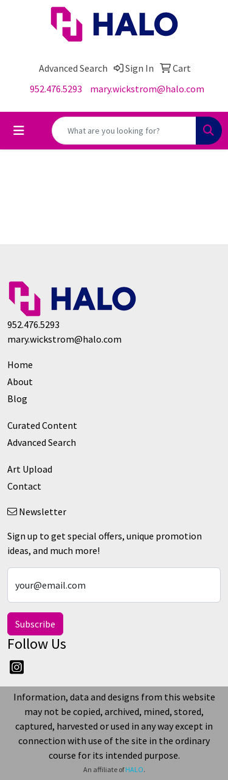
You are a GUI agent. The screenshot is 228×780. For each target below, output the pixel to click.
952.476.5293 (56, 89)
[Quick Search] (124, 131)
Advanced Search (41, 442)
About (20, 381)
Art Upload (29, 469)
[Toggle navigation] (19, 130)
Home (20, 364)
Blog (17, 398)
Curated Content (42, 425)
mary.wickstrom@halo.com (147, 89)
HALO (134, 769)
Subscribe (35, 624)
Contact (24, 486)
